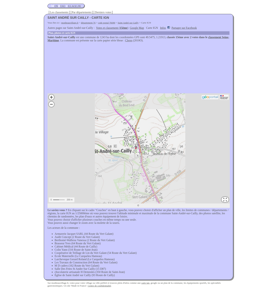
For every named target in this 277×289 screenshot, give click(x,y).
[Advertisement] (138, 68)
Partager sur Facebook (184, 27)
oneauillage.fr (66, 6)
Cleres (128, 40)
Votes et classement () (112, 27)
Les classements (59, 12)
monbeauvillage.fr (69, 22)
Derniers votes (103, 12)
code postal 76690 (106, 22)
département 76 (88, 22)
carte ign (145, 283)
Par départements (82, 12)
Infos (163, 27)
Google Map (137, 27)
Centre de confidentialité (99, 285)
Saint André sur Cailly (128, 22)
